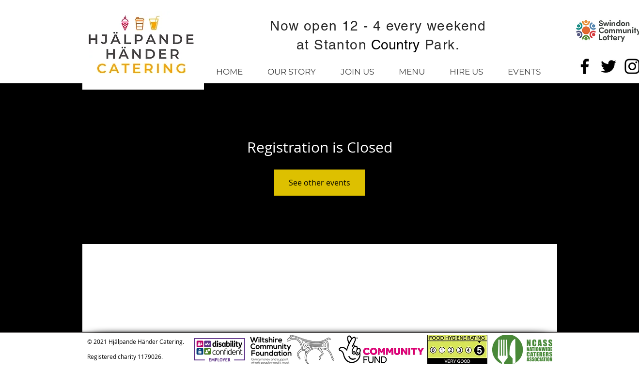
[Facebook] (585, 66)
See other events (319, 182)
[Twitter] (608, 66)
